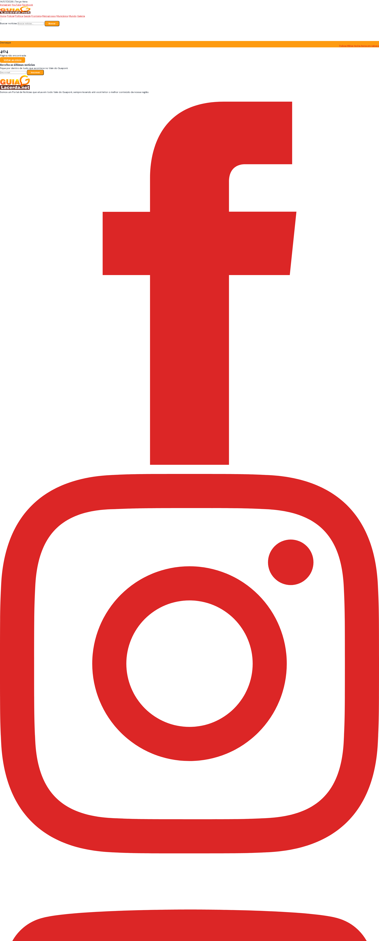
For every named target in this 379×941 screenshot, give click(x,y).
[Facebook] (189, 472)
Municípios (62, 16)
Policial (10, 16)
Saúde (27, 16)
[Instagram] (189, 852)
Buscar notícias (8, 23)
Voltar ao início (12, 60)
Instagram (5, 4)
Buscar (52, 23)
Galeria (81, 16)
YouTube (16, 4)
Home (3, 16)
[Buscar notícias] (0, 19)
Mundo (73, 16)
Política (19, 16)
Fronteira (36, 16)
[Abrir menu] (1, 19)
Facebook (27, 4)
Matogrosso (49, 16)
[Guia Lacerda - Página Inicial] (15, 12)
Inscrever (35, 72)
